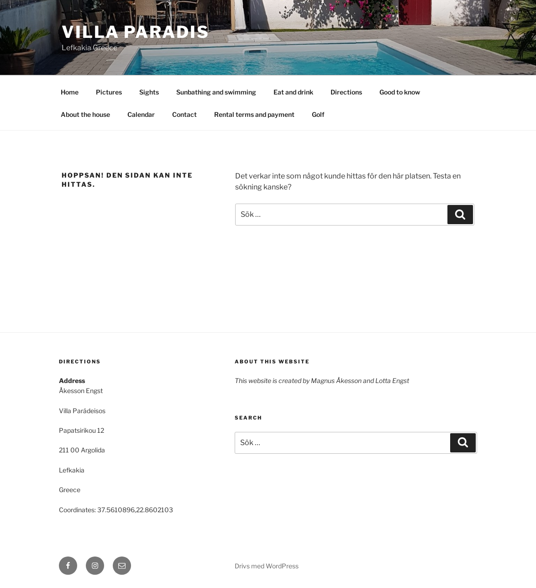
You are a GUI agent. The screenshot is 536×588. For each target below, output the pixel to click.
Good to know (399, 92)
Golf (318, 114)
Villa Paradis (135, 32)
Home (70, 92)
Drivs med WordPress (267, 566)
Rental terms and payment (254, 114)
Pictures (109, 92)
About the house (85, 114)
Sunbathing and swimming (216, 92)
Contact (184, 114)
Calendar (141, 114)
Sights (149, 92)
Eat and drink (293, 92)
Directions (346, 92)
